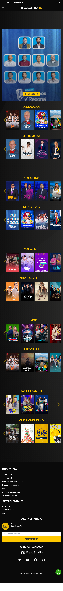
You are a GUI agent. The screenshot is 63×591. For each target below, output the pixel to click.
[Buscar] (60, 7)
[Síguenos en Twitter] (19, 558)
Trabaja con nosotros (11, 485)
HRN (27, 3)
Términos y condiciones (11, 492)
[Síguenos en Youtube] (27, 558)
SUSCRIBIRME (31, 539)
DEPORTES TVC (17, 3)
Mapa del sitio (7, 478)
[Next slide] (58, 120)
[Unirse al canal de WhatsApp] (58, 572)
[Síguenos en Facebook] (35, 558)
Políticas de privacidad (11, 496)
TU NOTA (7, 3)
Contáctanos (7, 474)
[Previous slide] (5, 120)
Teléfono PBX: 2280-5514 (12, 481)
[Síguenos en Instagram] (43, 558)
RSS (3, 488)
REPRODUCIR (31, 94)
